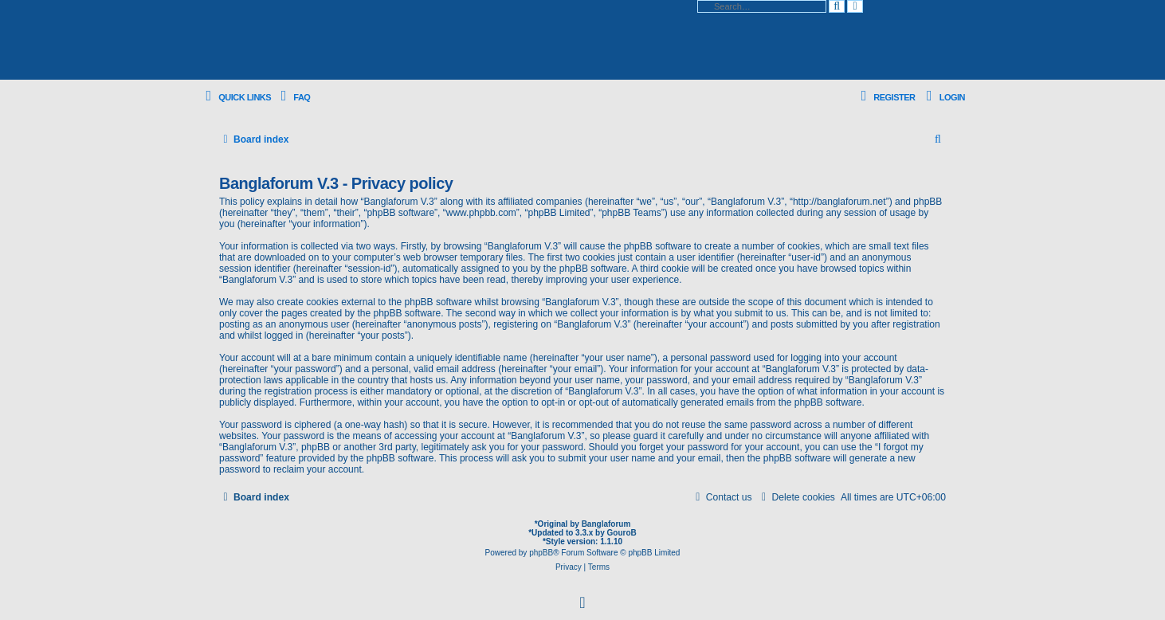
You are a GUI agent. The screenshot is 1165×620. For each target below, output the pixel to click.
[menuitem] (292, 97)
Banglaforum (606, 524)
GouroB (622, 532)
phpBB (541, 552)
